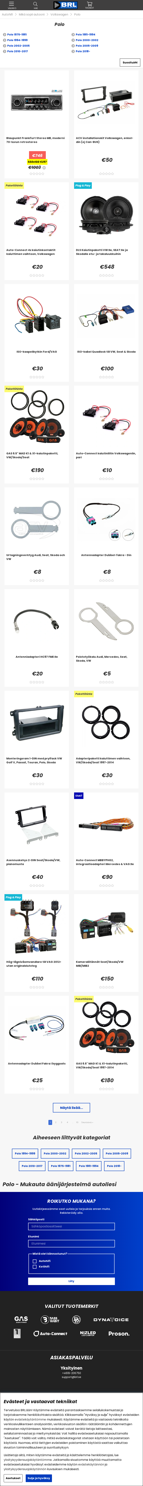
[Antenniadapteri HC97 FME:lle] (36, 662)
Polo (77, 14)
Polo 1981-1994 (85, 34)
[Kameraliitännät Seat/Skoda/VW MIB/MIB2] (106, 967)
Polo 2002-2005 (18, 46)
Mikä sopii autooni (32, 14)
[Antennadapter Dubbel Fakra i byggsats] (36, 1069)
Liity (71, 1281)
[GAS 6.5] (36, 459)
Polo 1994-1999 (17, 40)
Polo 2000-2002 (87, 40)
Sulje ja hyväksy (39, 1478)
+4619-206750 (71, 1373)
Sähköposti (36, 1219)
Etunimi (33, 1236)
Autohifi (7, 14)
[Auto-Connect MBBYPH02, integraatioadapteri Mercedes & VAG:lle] (106, 865)
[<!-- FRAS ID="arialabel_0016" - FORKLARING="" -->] (44, 167)
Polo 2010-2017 (17, 51)
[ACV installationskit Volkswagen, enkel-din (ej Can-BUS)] (106, 143)
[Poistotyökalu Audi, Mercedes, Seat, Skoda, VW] (106, 662)
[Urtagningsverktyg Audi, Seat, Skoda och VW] (36, 560)
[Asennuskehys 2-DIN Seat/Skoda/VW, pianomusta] (36, 865)
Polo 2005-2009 (87, 46)
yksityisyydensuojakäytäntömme (28, 1460)
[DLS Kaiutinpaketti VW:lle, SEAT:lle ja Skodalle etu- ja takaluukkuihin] (106, 255)
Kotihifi (41, 1267)
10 (77, 1122)
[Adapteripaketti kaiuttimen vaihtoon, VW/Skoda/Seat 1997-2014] (106, 764)
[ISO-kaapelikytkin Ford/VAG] (36, 357)
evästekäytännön (91, 1464)
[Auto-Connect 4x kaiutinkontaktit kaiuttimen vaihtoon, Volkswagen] (36, 255)
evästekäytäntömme (30, 1419)
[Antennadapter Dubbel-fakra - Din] (106, 560)
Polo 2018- (83, 51)
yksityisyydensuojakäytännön (25, 1469)
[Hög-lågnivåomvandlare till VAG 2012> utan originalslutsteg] (36, 967)
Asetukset (13, 1478)
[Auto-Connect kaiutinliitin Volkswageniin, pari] (106, 459)
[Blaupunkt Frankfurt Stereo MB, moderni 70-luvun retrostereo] (36, 143)
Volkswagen (59, 14)
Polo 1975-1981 (17, 34)
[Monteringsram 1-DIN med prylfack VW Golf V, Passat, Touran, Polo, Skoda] (36, 764)
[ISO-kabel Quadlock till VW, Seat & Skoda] (106, 357)
